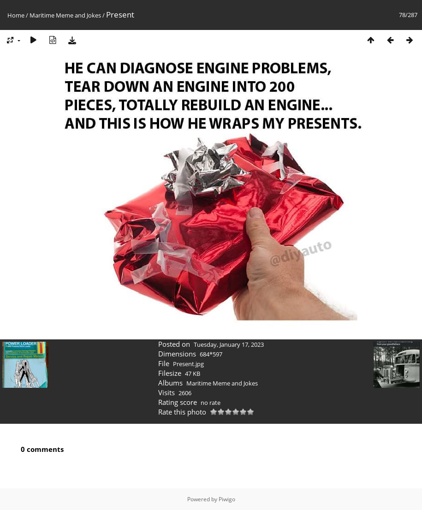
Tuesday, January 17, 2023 (229, 344)
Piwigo (227, 499)
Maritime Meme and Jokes (65, 15)
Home (15, 15)
